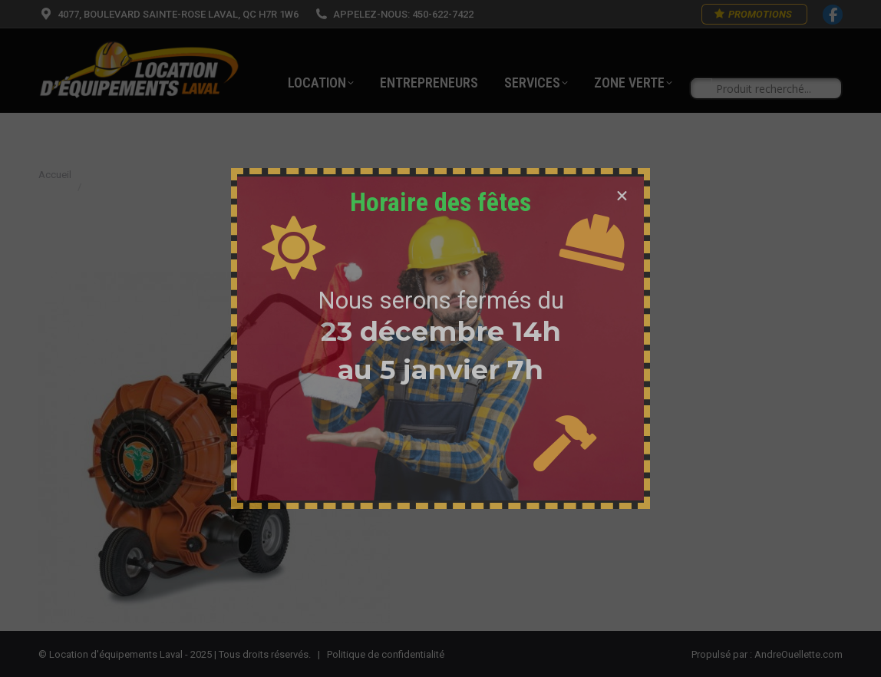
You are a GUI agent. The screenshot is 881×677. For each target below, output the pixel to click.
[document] (440, 338)
